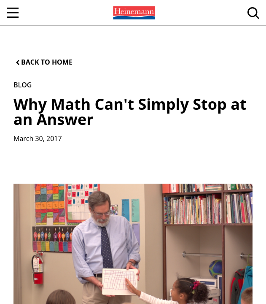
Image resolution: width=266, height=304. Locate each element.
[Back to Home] (43, 62)
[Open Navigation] (13, 13)
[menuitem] (133, 12)
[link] (133, 12)
